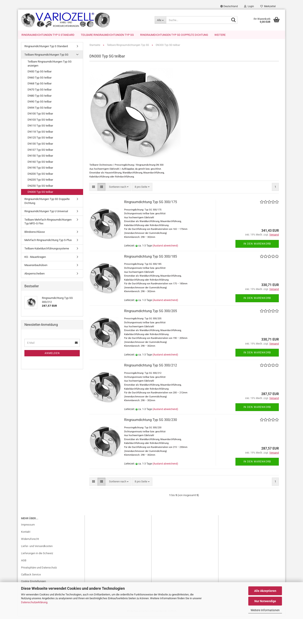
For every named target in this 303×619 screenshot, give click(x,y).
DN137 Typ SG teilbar (40, 152)
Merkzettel (268, 6)
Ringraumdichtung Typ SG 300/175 (150, 204)
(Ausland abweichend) (165, 248)
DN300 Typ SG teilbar (40, 194)
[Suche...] (160, 20)
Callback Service (31, 577)
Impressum (28, 527)
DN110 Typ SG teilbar (40, 128)
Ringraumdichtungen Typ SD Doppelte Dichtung (174, 34)
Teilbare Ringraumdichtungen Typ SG (107, 34)
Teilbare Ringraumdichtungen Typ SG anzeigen (50, 66)
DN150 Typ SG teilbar (40, 158)
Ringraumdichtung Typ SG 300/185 (150, 259)
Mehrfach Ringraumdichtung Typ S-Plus (48, 242)
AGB (23, 562)
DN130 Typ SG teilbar (40, 146)
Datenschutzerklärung (34, 602)
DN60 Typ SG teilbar (40, 80)
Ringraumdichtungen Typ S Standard (47, 34)
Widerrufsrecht (30, 541)
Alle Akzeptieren (265, 590)
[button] (229, 6)
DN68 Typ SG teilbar (40, 86)
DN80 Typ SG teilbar (40, 98)
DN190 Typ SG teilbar (40, 170)
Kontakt (25, 534)
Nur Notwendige (265, 601)
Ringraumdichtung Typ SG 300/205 (150, 313)
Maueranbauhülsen (35, 267)
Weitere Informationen (265, 610)
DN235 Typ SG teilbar (40, 182)
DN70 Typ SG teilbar (40, 92)
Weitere (220, 34)
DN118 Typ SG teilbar (40, 134)
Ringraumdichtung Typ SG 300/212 (150, 368)
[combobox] (118, 189)
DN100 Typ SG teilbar (40, 116)
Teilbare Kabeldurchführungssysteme (46, 251)
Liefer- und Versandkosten (37, 548)
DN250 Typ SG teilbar (40, 188)
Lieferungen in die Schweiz (37, 555)
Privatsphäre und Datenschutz (39, 570)
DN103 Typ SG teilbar (40, 122)
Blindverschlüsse (34, 234)
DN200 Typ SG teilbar (40, 176)
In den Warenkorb (257, 246)
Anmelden (52, 355)
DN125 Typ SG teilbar (40, 140)
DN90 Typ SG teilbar (40, 104)
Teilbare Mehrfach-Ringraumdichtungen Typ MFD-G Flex (48, 224)
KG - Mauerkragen (35, 259)
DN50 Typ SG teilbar (40, 74)
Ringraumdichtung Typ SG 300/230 (150, 422)
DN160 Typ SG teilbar (40, 164)
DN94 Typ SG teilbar (40, 110)
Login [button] (249, 6)
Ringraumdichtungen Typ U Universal (46, 213)
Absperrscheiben (34, 276)
